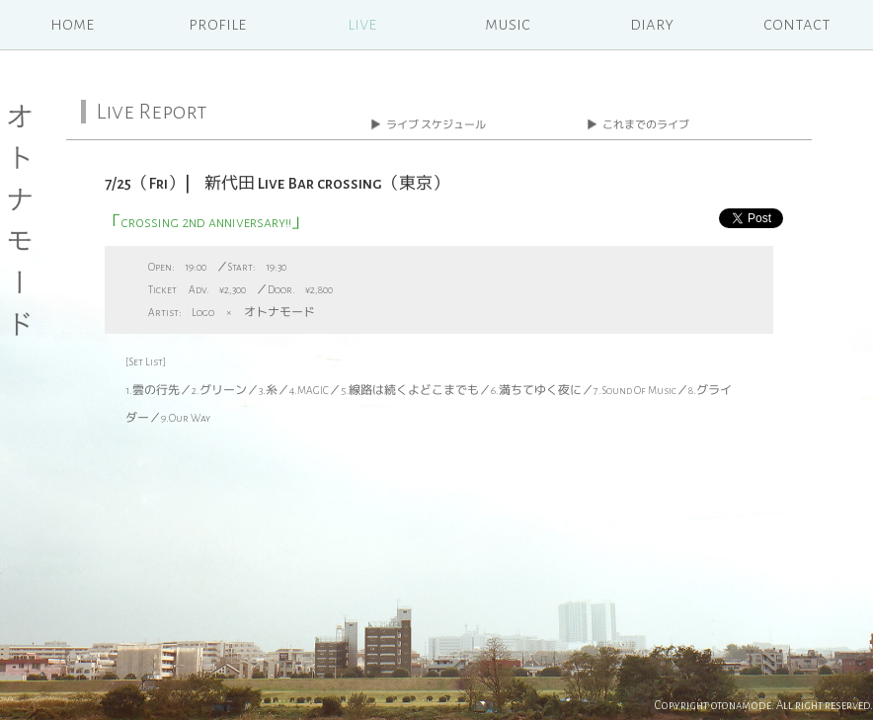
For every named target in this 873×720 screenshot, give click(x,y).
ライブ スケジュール (436, 125)
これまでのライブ (645, 125)
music (507, 24)
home (72, 24)
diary (652, 24)
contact (797, 24)
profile (217, 24)
